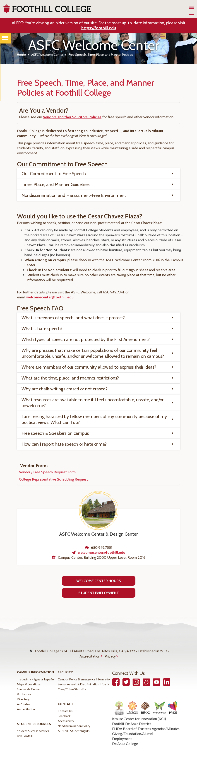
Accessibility (66, 721)
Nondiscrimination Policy (74, 726)
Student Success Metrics (33, 731)
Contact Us (65, 711)
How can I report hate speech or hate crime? (64, 444)
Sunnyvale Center (28, 689)
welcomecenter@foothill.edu (50, 297)
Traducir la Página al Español (36, 679)
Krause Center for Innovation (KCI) (139, 718)
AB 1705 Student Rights (73, 731)
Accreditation (89, 656)
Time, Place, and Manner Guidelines (56, 184)
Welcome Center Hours (98, 581)
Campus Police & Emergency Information (84, 679)
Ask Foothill (25, 736)
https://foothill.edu (98, 27)
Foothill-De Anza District (131, 723)
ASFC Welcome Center (47, 55)
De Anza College (125, 743)
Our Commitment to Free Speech (54, 173)
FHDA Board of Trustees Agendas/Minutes (146, 728)
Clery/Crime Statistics (72, 689)
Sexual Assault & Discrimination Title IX (83, 684)
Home (21, 55)
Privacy (110, 656)
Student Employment (98, 593)
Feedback (64, 716)
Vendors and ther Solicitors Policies (72, 117)
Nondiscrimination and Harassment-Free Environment (74, 195)
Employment (122, 738)
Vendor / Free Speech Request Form (47, 472)
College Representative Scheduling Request (53, 479)
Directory (23, 699)
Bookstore (24, 694)
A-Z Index (23, 704)
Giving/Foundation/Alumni (132, 733)
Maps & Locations (29, 684)
